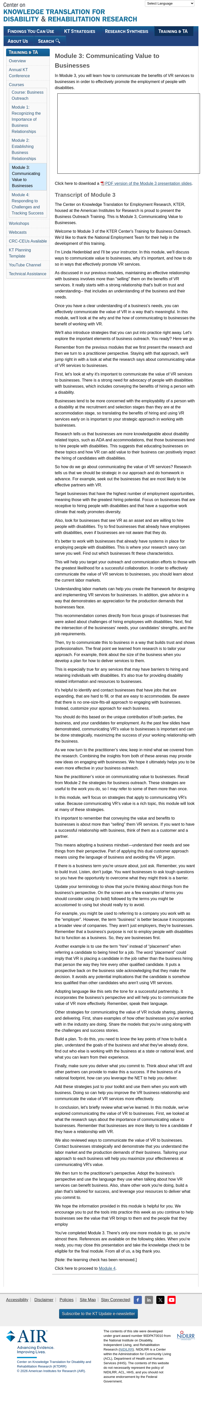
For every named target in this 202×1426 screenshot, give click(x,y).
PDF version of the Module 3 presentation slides (148, 183)
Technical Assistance (27, 274)
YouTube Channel (25, 265)
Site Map (88, 1300)
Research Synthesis (126, 31)
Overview (17, 61)
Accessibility (17, 1300)
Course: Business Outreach (27, 95)
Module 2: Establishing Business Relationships (24, 149)
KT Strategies (79, 31)
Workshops (19, 223)
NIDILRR (126, 1349)
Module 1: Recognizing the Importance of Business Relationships (26, 119)
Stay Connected (115, 1300)
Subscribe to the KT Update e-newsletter (98, 1314)
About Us (18, 41)
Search (49, 41)
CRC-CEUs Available (28, 241)
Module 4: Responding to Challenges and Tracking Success (28, 204)
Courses (16, 85)
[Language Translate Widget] (169, 3)
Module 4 (107, 1268)
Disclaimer (44, 1300)
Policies (67, 1300)
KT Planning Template (20, 253)
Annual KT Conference (19, 73)
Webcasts (18, 232)
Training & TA (173, 31)
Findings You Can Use (31, 31)
